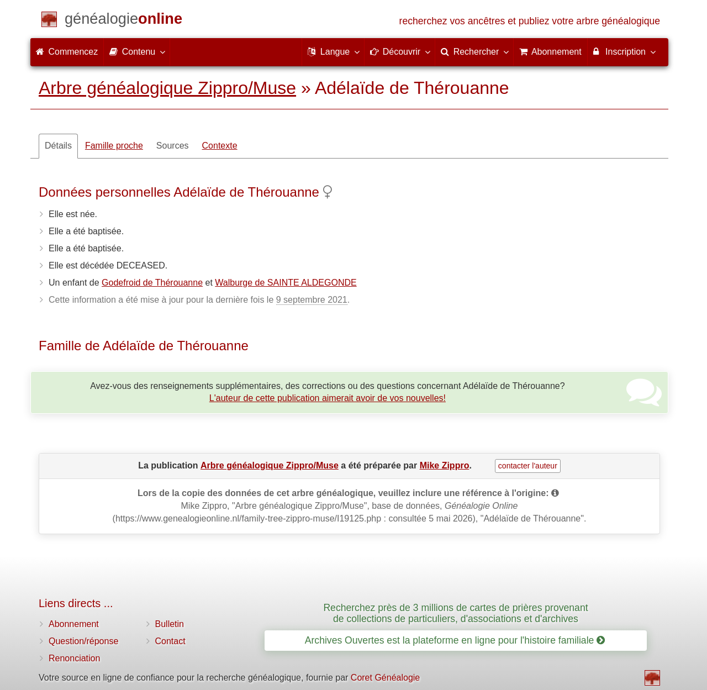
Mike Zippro (444, 465)
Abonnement (74, 624)
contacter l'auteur (527, 465)
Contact (170, 641)
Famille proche (114, 145)
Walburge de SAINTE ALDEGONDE (285, 282)
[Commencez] (123, 20)
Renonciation (74, 658)
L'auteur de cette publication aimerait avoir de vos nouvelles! (327, 398)
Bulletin (169, 624)
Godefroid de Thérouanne (152, 282)
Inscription (624, 51)
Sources (172, 145)
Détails (58, 145)
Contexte (220, 145)
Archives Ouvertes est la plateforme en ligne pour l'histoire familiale (455, 640)
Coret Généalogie (385, 677)
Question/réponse (83, 641)
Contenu (136, 51)
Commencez (67, 51)
